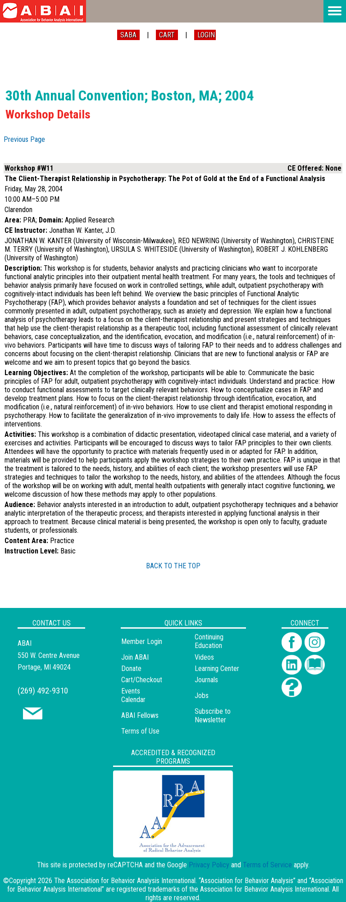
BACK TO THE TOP (173, 566)
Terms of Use (140, 731)
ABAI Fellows (140, 715)
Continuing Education (209, 641)
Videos (204, 657)
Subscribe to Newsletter (213, 715)
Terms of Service (267, 865)
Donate (131, 668)
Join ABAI (135, 657)
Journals (206, 679)
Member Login (141, 641)
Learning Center (217, 668)
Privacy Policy (209, 865)
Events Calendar (133, 695)
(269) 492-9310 (43, 690)
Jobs (202, 695)
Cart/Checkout (141, 679)
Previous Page (24, 139)
